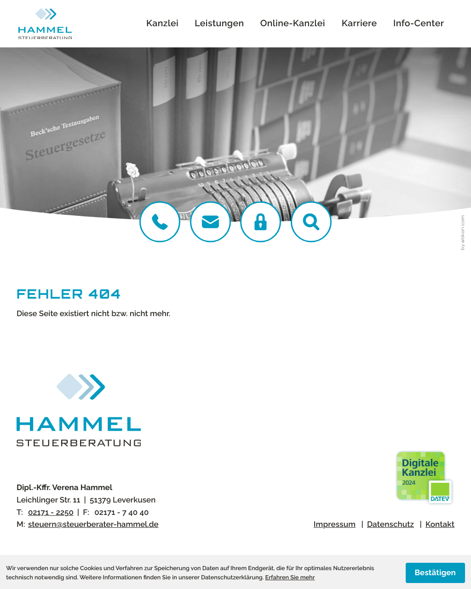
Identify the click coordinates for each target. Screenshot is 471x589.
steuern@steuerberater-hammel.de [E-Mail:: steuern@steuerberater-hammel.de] (93, 524)
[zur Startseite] (45, 24)
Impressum (335, 524)
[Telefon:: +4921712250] (159, 221)
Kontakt (439, 524)
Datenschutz (390, 524)
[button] (311, 221)
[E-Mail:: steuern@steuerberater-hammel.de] (210, 221)
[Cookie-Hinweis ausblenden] (435, 573)
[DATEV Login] (260, 221)
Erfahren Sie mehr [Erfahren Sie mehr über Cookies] (290, 577)
